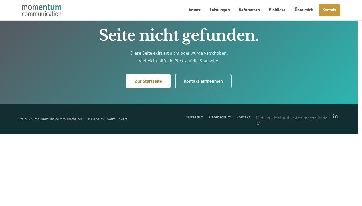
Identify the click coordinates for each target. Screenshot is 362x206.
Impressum (194, 117)
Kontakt (329, 10)
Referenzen (249, 10)
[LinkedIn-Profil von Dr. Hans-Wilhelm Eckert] (335, 119)
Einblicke (277, 10)
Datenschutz (220, 117)
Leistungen (220, 10)
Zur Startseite (148, 81)
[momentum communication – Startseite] (42, 10)
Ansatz (195, 10)
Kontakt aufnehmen (203, 81)
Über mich (304, 10)
